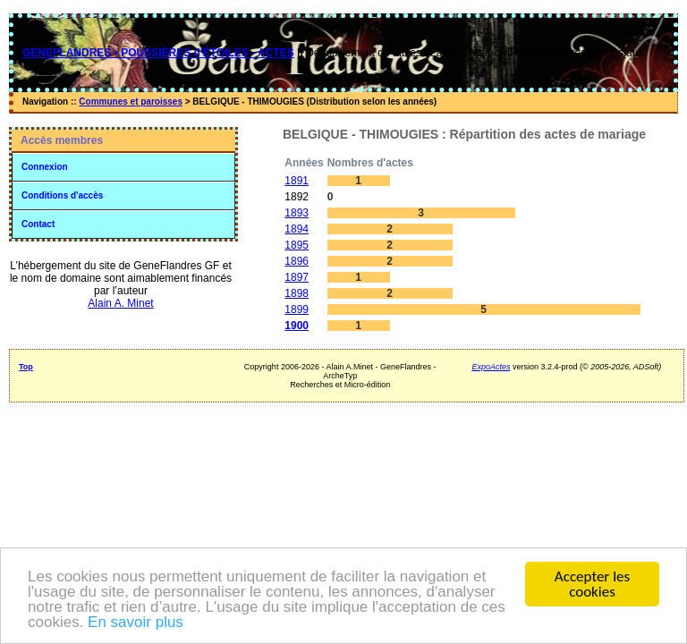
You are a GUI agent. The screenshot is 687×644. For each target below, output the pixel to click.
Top (26, 366)
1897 (296, 277)
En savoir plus (135, 622)
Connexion (44, 167)
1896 (296, 261)
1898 (296, 293)
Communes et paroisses (130, 101)
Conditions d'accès (62, 195)
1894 (296, 229)
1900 (296, 325)
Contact (38, 224)
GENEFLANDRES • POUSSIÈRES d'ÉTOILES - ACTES (158, 53)
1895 (296, 245)
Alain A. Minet (120, 303)
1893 (296, 213)
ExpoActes (490, 366)
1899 (296, 309)
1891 (296, 180)
